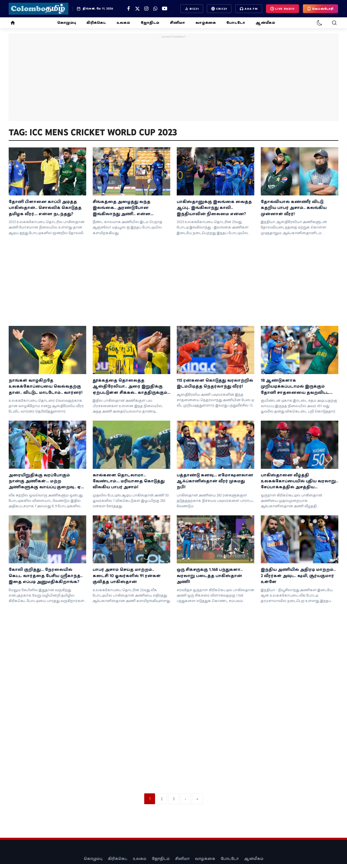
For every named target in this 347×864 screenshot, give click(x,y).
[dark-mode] (320, 23)
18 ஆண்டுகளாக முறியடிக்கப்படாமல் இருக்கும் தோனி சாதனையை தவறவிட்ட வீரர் (295, 386)
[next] (185, 798)
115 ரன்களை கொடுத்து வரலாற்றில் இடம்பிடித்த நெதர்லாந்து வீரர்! (215, 383)
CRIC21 (219, 9)
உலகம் (123, 22)
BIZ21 (192, 9)
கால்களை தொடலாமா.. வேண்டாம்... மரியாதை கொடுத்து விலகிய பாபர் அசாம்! (129, 481)
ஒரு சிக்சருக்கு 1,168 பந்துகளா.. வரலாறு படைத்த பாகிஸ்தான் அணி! (210, 575)
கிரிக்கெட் (96, 22)
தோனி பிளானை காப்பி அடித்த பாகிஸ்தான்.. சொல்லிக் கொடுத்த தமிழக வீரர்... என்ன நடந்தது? (45, 207)
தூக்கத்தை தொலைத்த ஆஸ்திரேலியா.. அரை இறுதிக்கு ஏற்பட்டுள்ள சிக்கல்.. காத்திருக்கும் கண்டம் (130, 386)
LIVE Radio (282, 9)
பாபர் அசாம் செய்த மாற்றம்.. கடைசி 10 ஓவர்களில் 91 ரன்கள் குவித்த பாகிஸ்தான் (127, 575)
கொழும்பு (66, 22)
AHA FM (249, 9)
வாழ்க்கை (205, 22)
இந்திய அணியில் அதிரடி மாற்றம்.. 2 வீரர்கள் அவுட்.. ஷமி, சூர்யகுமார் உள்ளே (298, 575)
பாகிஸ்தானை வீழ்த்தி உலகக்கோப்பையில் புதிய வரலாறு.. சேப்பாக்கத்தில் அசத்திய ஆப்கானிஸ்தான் (299, 481)
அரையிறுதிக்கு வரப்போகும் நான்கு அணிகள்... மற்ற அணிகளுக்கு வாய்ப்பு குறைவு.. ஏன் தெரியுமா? (47, 481)
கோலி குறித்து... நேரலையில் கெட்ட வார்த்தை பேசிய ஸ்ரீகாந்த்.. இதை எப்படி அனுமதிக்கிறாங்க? (46, 575)
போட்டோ (235, 22)
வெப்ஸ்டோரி (320, 9)
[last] (197, 798)
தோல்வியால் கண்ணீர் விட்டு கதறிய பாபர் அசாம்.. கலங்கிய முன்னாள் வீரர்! (294, 207)
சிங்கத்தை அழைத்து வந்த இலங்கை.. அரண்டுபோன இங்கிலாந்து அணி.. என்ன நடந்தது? (121, 208)
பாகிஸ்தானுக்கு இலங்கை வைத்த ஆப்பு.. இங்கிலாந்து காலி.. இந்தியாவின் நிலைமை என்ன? (214, 207)
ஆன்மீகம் (265, 22)
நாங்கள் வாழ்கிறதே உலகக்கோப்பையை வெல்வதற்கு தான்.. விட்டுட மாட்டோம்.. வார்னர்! (45, 386)
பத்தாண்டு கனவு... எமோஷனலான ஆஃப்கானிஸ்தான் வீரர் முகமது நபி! (215, 481)
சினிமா (177, 22)
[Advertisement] (173, 78)
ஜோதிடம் (150, 22)
